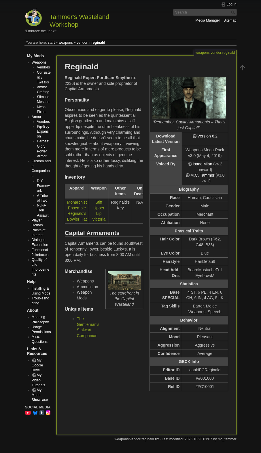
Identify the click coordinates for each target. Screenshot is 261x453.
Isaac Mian (202, 164)
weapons (66, 43)
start (51, 43)
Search (234, 12)
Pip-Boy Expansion (43, 131)
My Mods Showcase (40, 395)
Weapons (39, 62)
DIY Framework (43, 186)
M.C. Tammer (202, 175)
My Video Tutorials (38, 380)
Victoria (98, 219)
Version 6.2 (207, 136)
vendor (82, 43)
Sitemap (230, 20)
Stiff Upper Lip (98, 208)
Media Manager (207, 20)
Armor (36, 117)
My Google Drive (37, 365)
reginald (98, 43)
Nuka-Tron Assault (42, 210)
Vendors (43, 67)
